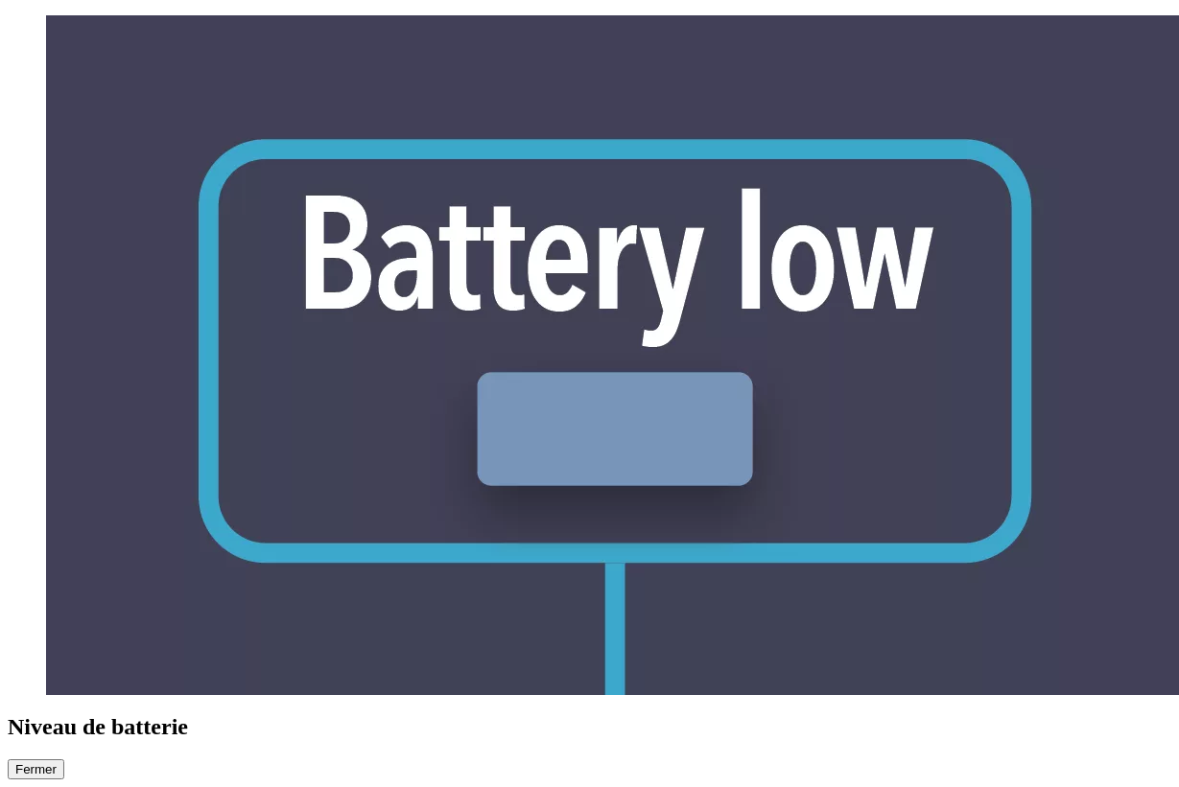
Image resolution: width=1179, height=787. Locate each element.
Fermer (36, 769)
